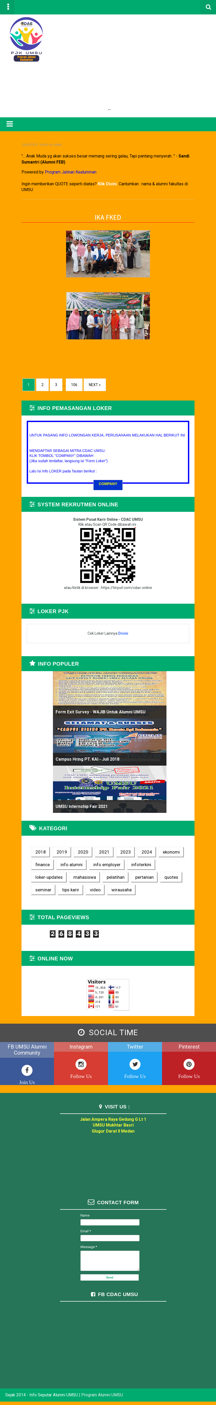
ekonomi (162, 853)
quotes (125, 878)
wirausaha (58, 891)
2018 (32, 853)
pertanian (98, 878)
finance (34, 866)
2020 (74, 853)
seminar (151, 878)
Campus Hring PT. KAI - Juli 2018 (84, 761)
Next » (86, 380)
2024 (138, 853)
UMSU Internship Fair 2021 (78, 808)
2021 (96, 853)
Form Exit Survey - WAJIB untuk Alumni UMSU (97, 713)
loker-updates (167, 866)
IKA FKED (108, 213)
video (32, 891)
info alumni (63, 866)
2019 (53, 853)
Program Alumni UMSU (102, 1398)
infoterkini (133, 866)
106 (66, 380)
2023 (117, 853)
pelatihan (69, 878)
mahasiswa (38, 878)
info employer (98, 866)
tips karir (177, 878)
